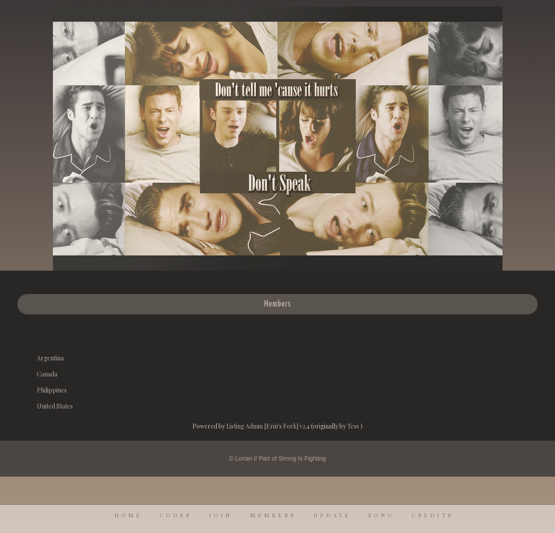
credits (432, 515)
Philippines (52, 390)
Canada (47, 374)
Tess (353, 426)
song (381, 515)
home (128, 515)
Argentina (50, 358)
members (273, 515)
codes (176, 515)
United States (55, 406)
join (220, 515)
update (332, 515)
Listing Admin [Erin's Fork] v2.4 (268, 426)
